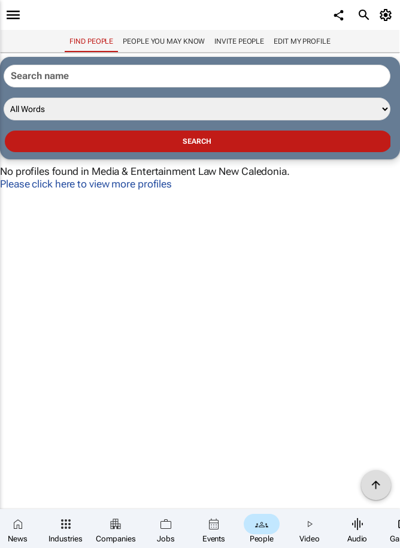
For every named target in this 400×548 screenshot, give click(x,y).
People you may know (164, 41)
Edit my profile (302, 41)
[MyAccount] (387, 15)
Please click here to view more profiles (86, 184)
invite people (239, 41)
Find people (91, 41)
